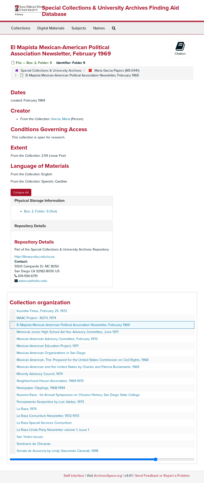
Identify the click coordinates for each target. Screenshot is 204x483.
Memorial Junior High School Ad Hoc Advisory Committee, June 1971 (67, 332)
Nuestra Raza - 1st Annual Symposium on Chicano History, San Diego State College (78, 395)
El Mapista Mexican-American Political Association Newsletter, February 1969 (73, 325)
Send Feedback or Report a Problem (162, 476)
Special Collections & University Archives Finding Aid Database (110, 11)
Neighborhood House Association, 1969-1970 (50, 381)
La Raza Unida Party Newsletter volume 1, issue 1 (53, 430)
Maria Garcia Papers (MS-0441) (116, 70)
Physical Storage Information (39, 200)
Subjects (79, 28)
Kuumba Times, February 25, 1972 (42, 311)
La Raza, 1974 (27, 409)
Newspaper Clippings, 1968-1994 (41, 388)
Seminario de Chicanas (34, 444)
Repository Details (30, 226)
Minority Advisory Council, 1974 (40, 374)
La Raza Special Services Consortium (44, 423)
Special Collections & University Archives (51, 70)
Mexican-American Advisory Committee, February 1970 (57, 339)
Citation (180, 48)
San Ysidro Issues (30, 437)
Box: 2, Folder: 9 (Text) (40, 211)
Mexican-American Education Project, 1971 (48, 346)
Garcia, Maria (60, 119)
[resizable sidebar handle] (102, 459)
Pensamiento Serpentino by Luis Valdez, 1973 (50, 402)
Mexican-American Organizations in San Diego (51, 353)
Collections (20, 28)
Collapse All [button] (21, 192)
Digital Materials (50, 28)
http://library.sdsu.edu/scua (34, 257)
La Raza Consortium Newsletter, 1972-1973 (48, 416)
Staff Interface (74, 476)
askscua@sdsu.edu (33, 281)
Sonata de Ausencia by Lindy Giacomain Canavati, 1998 (57, 451)
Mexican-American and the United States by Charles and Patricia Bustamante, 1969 (78, 367)
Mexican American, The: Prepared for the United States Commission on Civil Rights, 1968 (82, 360)
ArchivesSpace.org (108, 476)
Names (99, 28)
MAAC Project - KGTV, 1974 (36, 318)
